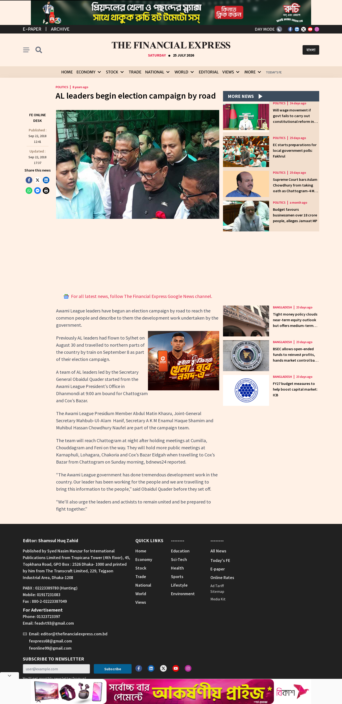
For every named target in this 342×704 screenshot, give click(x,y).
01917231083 (48, 594)
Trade (135, 72)
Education (180, 551)
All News (218, 551)
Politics (62, 87)
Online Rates (222, 577)
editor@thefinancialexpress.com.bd (74, 634)
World (140, 593)
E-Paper (32, 29)
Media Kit (218, 599)
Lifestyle (179, 585)
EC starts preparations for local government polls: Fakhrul (295, 150)
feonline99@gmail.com (50, 648)
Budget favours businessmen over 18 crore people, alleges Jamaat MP (295, 215)
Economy (143, 559)
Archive (60, 29)
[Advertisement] (137, 256)
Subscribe (112, 668)
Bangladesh (282, 307)
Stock (140, 568)
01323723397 (48, 616)
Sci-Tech (179, 559)
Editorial (208, 72)
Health (177, 568)
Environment (183, 593)
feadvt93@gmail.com (54, 623)
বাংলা (310, 50)
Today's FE (274, 72)
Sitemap (217, 591)
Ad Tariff (217, 585)
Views (140, 602)
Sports (177, 576)
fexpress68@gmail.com (50, 641)
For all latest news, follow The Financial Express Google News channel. (137, 296)
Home (67, 72)
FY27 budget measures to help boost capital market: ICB (295, 389)
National (143, 585)
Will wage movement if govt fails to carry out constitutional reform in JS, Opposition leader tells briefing (295, 121)
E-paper (217, 569)
